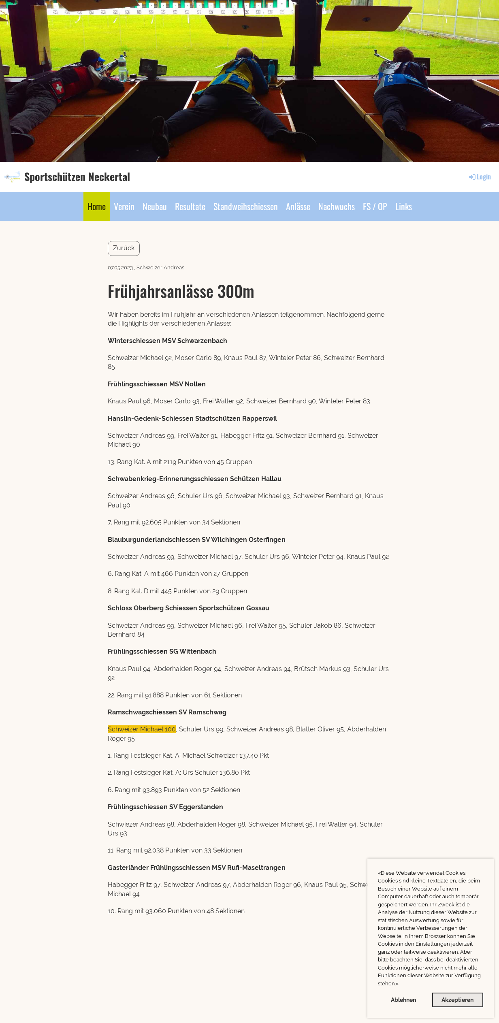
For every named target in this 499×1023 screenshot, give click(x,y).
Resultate (190, 206)
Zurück (123, 248)
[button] (401, 984)
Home (96, 206)
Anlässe (298, 206)
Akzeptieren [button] (457, 999)
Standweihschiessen (245, 206)
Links (403, 206)
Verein (124, 206)
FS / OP (375, 206)
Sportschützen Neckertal (77, 176)
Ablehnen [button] (403, 999)
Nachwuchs (336, 206)
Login (479, 176)
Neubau (155, 206)
